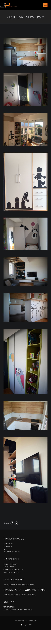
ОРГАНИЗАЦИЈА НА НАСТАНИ (14, 569)
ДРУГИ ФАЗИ (8, 546)
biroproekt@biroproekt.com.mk (22, 610)
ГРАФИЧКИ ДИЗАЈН (10, 564)
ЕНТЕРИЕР (7, 549)
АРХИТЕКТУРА (8, 544)
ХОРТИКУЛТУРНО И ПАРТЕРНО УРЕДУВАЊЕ (19, 584)
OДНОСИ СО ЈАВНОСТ (12, 572)
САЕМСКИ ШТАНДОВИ (11, 552)
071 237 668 (11, 607)
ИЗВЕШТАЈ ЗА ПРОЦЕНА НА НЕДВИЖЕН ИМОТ (20, 595)
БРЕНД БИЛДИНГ (10, 567)
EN (30, 625)
